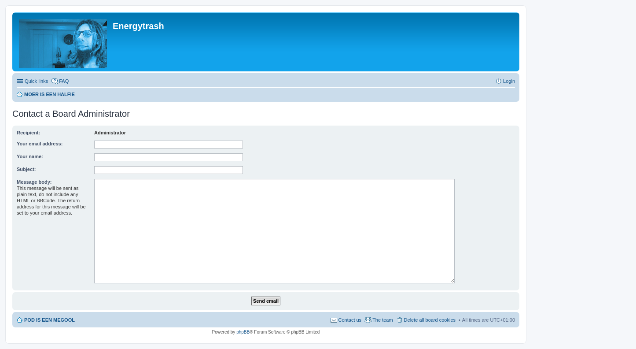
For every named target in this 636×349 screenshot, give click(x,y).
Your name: (30, 156)
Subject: (26, 169)
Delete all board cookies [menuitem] (430, 320)
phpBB (243, 332)
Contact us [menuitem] (350, 320)
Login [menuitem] (509, 81)
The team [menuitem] (382, 320)
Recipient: (28, 132)
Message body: (34, 182)
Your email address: (39, 143)
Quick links (36, 81)
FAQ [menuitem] (64, 81)
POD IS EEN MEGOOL (49, 320)
